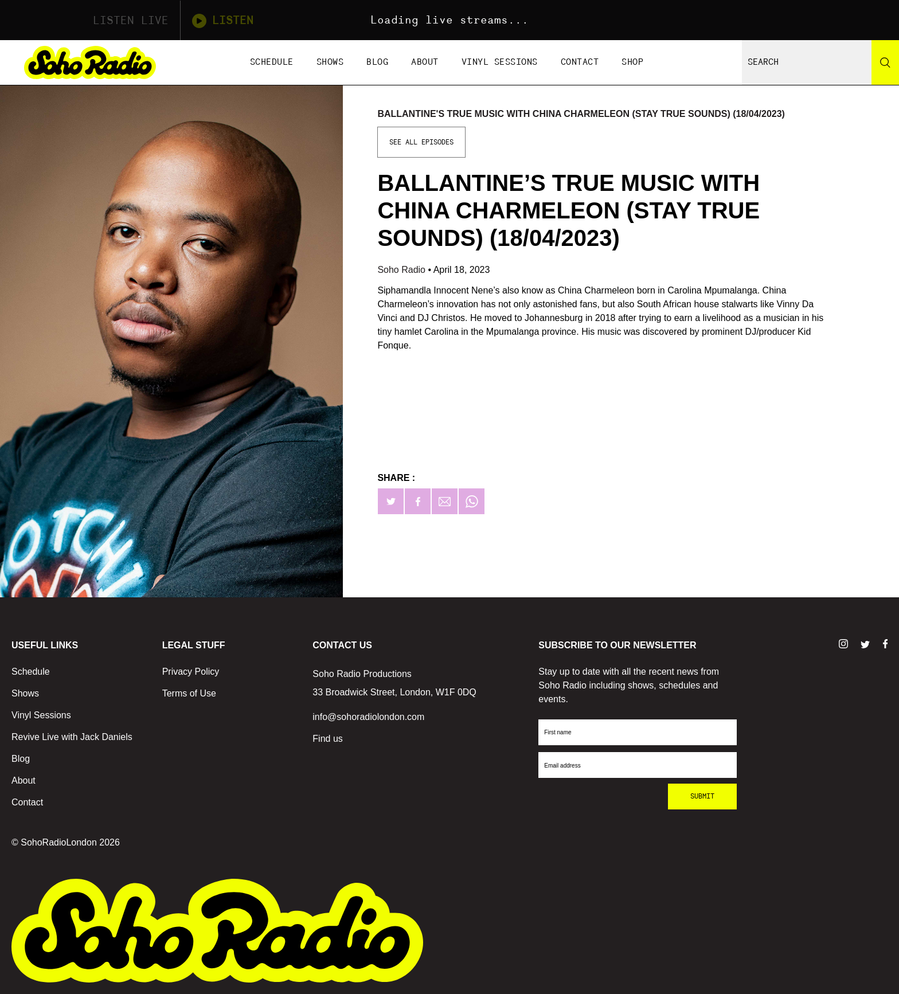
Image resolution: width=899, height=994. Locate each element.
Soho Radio (402, 270)
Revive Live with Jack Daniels (71, 737)
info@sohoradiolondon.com (368, 717)
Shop (632, 62)
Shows (330, 62)
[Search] (885, 62)
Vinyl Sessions (500, 62)
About (425, 62)
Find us (327, 738)
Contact (580, 62)
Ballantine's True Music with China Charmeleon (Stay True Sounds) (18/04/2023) (581, 114)
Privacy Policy (191, 671)
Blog (377, 62)
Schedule (272, 62)
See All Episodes (421, 142)
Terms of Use (189, 693)
